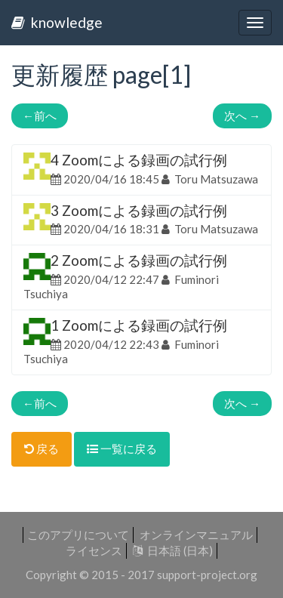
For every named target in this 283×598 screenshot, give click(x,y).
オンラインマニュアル (196, 534)
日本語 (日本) (173, 550)
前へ (40, 115)
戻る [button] (41, 448)
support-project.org (207, 574)
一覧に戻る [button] (122, 448)
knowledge (57, 22)
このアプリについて (78, 534)
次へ (242, 115)
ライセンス (94, 550)
